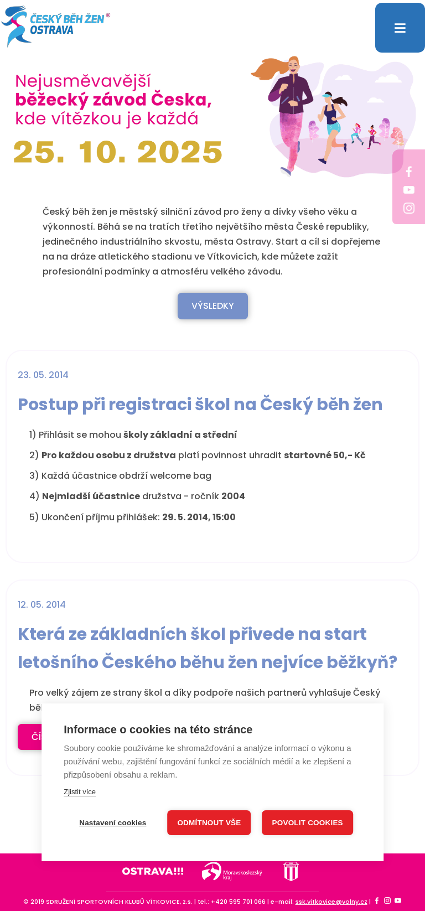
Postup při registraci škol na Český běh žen (200, 404)
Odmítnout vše (209, 823)
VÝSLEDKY (212, 305)
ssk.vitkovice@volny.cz (331, 901)
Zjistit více (80, 792)
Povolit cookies (307, 823)
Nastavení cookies (112, 823)
